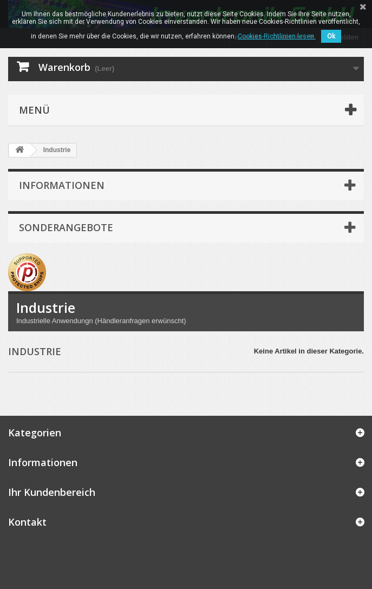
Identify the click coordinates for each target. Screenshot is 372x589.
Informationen (62, 185)
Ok (331, 36)
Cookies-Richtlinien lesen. (277, 36)
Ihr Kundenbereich (51, 492)
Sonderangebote (66, 227)
